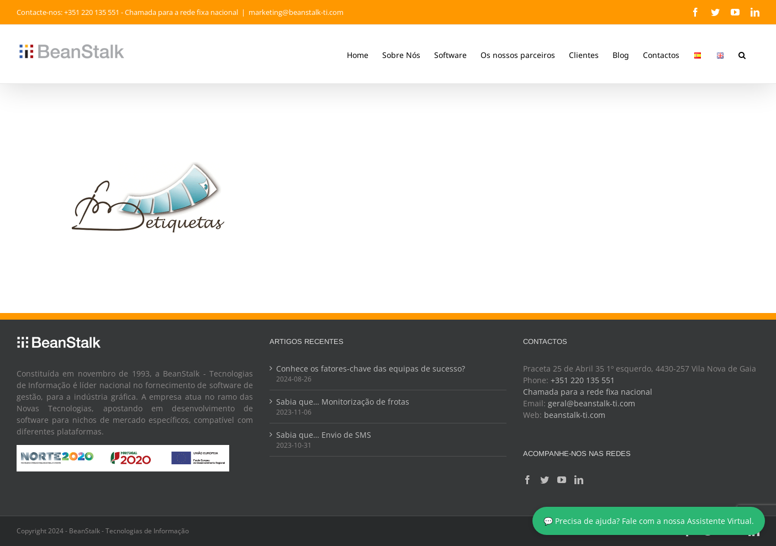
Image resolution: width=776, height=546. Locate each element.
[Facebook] (527, 479)
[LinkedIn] (578, 479)
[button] (742, 54)
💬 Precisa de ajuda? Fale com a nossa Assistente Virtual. (648, 521)
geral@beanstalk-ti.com (591, 403)
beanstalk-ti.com (574, 415)
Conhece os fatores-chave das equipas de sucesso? (370, 368)
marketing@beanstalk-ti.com (296, 12)
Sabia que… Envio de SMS (323, 435)
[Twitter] (544, 479)
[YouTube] (561, 479)
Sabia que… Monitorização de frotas (342, 401)
